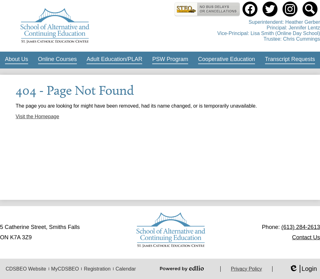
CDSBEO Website (26, 268)
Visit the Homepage (37, 116)
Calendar (126, 268)
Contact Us (306, 237)
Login (303, 269)
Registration (97, 268)
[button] (16, 60)
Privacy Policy (246, 268)
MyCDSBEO (65, 268)
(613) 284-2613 (300, 227)
